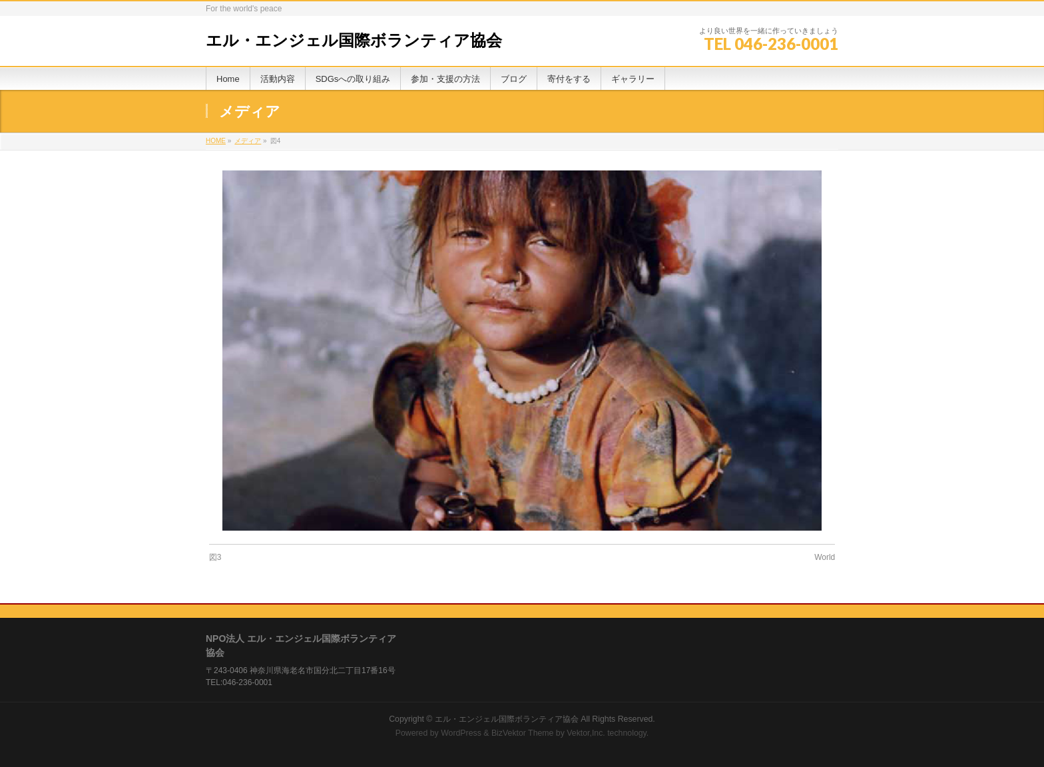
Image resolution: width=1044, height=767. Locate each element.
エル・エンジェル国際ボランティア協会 (354, 40)
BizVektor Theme (522, 733)
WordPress (461, 733)
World (824, 557)
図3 (215, 557)
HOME (216, 140)
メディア (247, 140)
